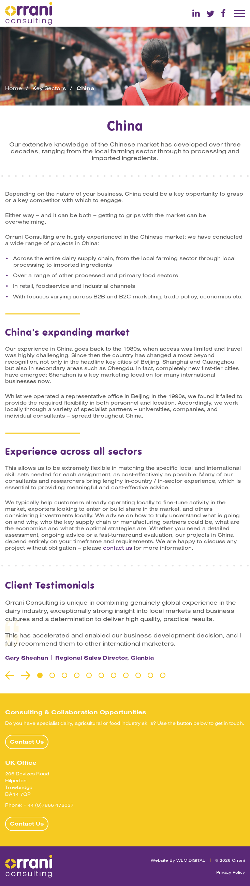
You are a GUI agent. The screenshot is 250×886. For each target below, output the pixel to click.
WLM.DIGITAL (190, 859)
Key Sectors (49, 88)
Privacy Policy (230, 871)
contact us (117, 548)
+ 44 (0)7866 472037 (49, 805)
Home (13, 88)
